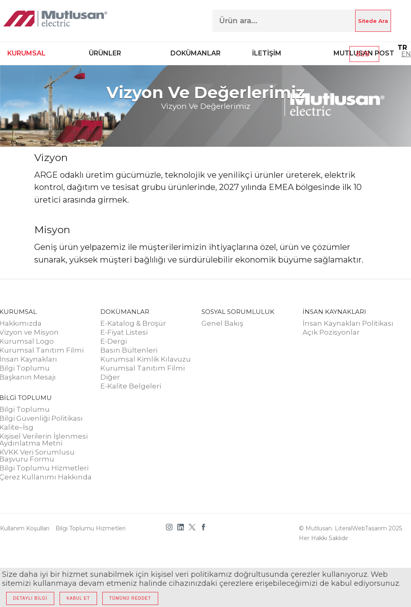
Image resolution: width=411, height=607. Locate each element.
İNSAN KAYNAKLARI (334, 312)
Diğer (110, 377)
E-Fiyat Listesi (124, 332)
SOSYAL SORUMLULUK (237, 312)
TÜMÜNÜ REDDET (130, 598)
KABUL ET (78, 598)
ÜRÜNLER (105, 53)
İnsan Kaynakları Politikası (348, 323)
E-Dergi (113, 341)
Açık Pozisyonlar (331, 332)
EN (406, 54)
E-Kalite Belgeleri (130, 386)
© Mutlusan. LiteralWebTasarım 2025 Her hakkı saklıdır (350, 533)
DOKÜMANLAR (195, 53)
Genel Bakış (222, 323)
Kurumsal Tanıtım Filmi (142, 368)
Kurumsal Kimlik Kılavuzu (145, 359)
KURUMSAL (26, 53)
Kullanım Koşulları (24, 528)
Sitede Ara (373, 21)
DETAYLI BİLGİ (30, 598)
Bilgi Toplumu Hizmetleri (90, 528)
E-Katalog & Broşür (133, 323)
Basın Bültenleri (128, 350)
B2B (364, 54)
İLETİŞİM (266, 53)
